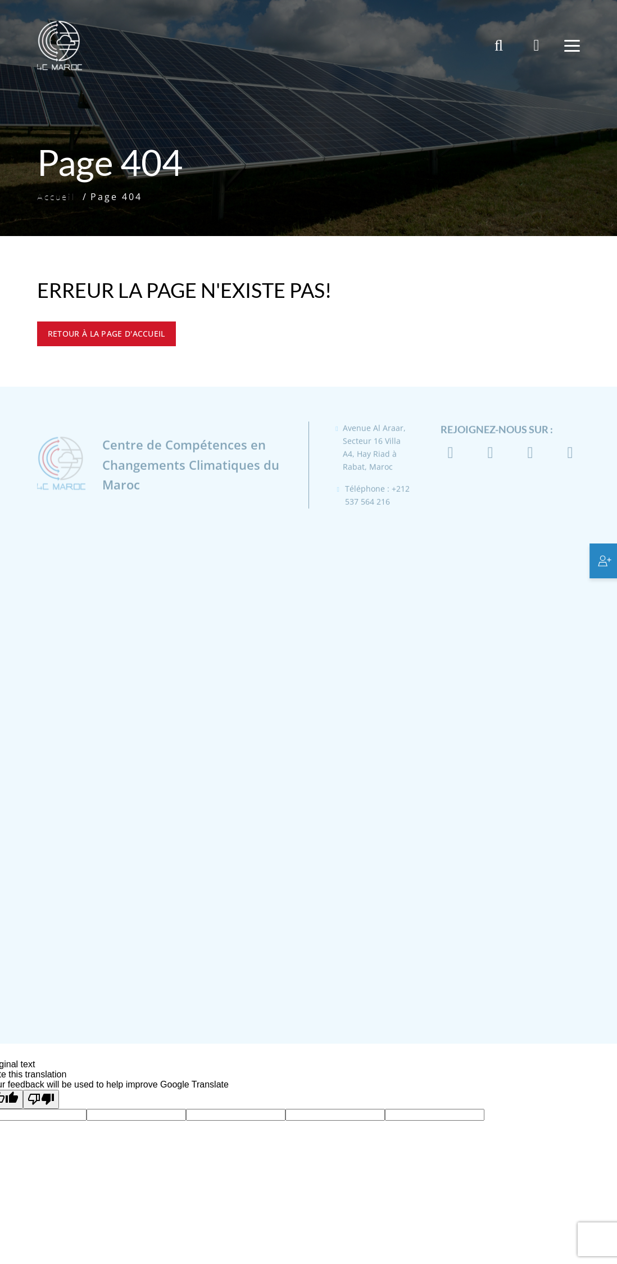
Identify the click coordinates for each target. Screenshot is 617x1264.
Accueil (56, 196)
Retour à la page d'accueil (106, 333)
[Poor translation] (41, 1099)
